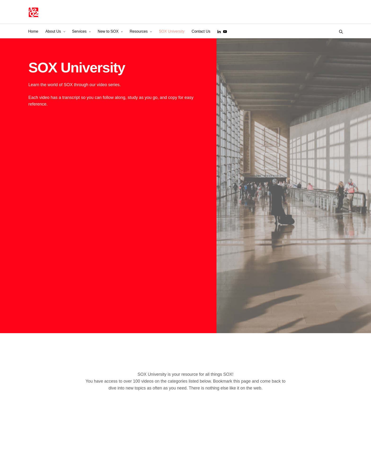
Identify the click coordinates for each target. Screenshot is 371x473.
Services (79, 31)
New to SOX (108, 31)
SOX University (171, 31)
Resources (139, 31)
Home (33, 31)
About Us (53, 31)
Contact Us (201, 31)
